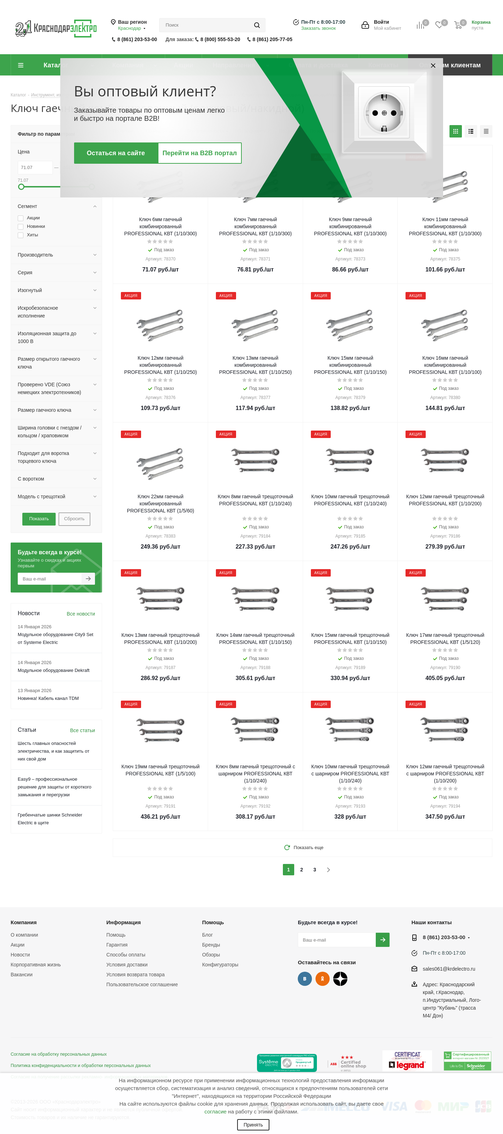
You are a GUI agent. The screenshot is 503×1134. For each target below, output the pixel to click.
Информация (123, 922)
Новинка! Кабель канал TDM (48, 698)
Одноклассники (322, 979)
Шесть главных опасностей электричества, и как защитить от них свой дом (53, 751)
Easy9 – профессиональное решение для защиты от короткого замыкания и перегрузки (54, 786)
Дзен (340, 979)
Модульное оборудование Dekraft (53, 670)
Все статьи (82, 730)
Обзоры (211, 955)
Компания (24, 922)
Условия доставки (126, 964)
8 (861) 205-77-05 (272, 39)
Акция (131, 157)
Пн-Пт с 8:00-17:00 (323, 22)
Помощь (115, 935)
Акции (17, 945)
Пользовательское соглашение (142, 984)
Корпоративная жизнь (36, 964)
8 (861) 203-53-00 (137, 39)
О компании (24, 935)
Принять (253, 1125)
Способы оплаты (125, 955)
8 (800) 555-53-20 (220, 39)
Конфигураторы (220, 964)
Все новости (81, 614)
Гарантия (117, 945)
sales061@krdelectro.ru (449, 969)
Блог (207, 935)
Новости (20, 955)
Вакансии (22, 974)
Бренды (211, 945)
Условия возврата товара (135, 974)
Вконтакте (305, 979)
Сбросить (74, 518)
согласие (216, 1111)
